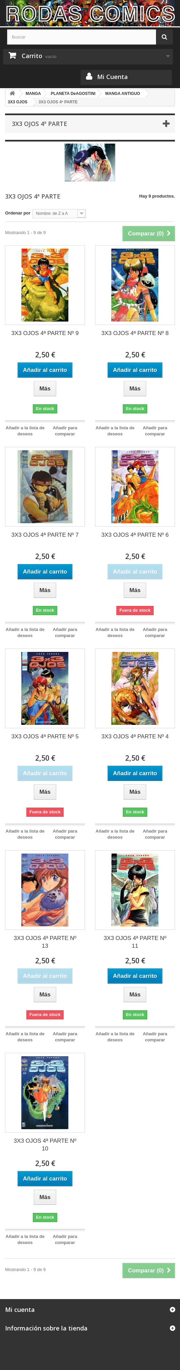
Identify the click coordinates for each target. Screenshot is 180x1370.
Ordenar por (17, 212)
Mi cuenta (20, 1309)
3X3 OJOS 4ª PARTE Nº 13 (45, 942)
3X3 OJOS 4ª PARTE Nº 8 (135, 333)
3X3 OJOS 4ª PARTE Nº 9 (45, 333)
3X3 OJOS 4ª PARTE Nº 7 (45, 535)
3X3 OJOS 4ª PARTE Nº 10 (45, 1145)
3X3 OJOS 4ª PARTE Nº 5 (45, 736)
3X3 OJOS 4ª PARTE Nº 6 (135, 535)
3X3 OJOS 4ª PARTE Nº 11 (135, 942)
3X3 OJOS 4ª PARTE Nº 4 (135, 736)
